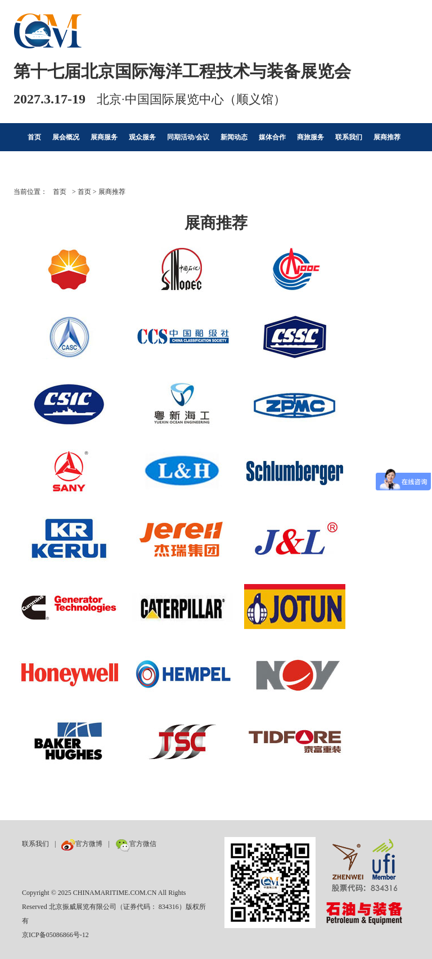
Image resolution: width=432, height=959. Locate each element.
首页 (34, 137)
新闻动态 (234, 137)
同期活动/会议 (188, 137)
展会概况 (65, 137)
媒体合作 (272, 137)
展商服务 (104, 137)
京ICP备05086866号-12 (55, 935)
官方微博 (81, 844)
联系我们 (348, 137)
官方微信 (135, 844)
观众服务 (142, 137)
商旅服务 (310, 137)
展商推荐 (387, 137)
